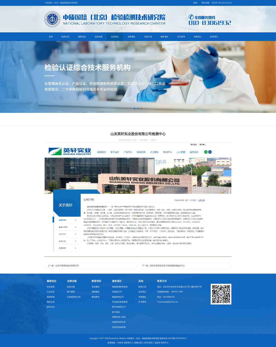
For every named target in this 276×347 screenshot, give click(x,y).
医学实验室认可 (119, 307)
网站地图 (205, 3)
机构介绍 (65, 37)
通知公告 (51, 307)
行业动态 (51, 292)
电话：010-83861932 (166, 297)
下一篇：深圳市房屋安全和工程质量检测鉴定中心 (163, 266)
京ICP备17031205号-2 (177, 338)
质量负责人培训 (119, 317)
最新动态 (82, 37)
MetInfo (122, 338)
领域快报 (51, 297)
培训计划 (148, 37)
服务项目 (164, 37)
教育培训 (96, 281)
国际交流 (51, 302)
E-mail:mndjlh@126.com (167, 302)
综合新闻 (51, 287)
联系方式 (162, 281)
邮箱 (195, 3)
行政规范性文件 (74, 297)
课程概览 (95, 292)
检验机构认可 (118, 297)
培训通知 (95, 287)
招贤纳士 (198, 37)
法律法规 (98, 37)
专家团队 (131, 37)
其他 (140, 281)
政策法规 (71, 287)
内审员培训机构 (119, 327)
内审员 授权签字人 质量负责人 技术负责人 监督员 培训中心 (143, 343)
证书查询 (181, 37)
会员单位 (115, 37)
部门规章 (71, 292)
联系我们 (214, 37)
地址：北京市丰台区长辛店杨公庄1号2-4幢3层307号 (179, 287)
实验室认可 (117, 292)
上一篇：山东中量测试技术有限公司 (63, 266)
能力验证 (116, 312)
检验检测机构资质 (120, 287)
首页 (51, 37)
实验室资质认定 (119, 322)
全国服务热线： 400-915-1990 (170, 292)
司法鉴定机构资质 (120, 302)
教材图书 (95, 297)
